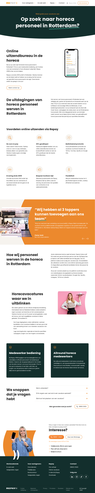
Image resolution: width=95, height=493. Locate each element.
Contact (62, 3)
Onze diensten (32, 467)
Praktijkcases (32, 470)
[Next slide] (87, 238)
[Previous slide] (83, 238)
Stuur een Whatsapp (74, 437)
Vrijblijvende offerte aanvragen (60, 446)
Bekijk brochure (55, 452)
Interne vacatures (54, 470)
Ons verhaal (52, 467)
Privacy (45, 488)
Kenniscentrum (32, 472)
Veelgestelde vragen (12, 470)
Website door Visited (69, 489)
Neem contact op (14, 88)
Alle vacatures (83, 3)
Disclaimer (61, 488)
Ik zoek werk (10, 467)
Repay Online (71, 3)
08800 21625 (81, 406)
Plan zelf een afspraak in (58, 449)
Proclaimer (53, 488)
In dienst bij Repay (54, 472)
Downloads (52, 475)
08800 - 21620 (56, 437)
